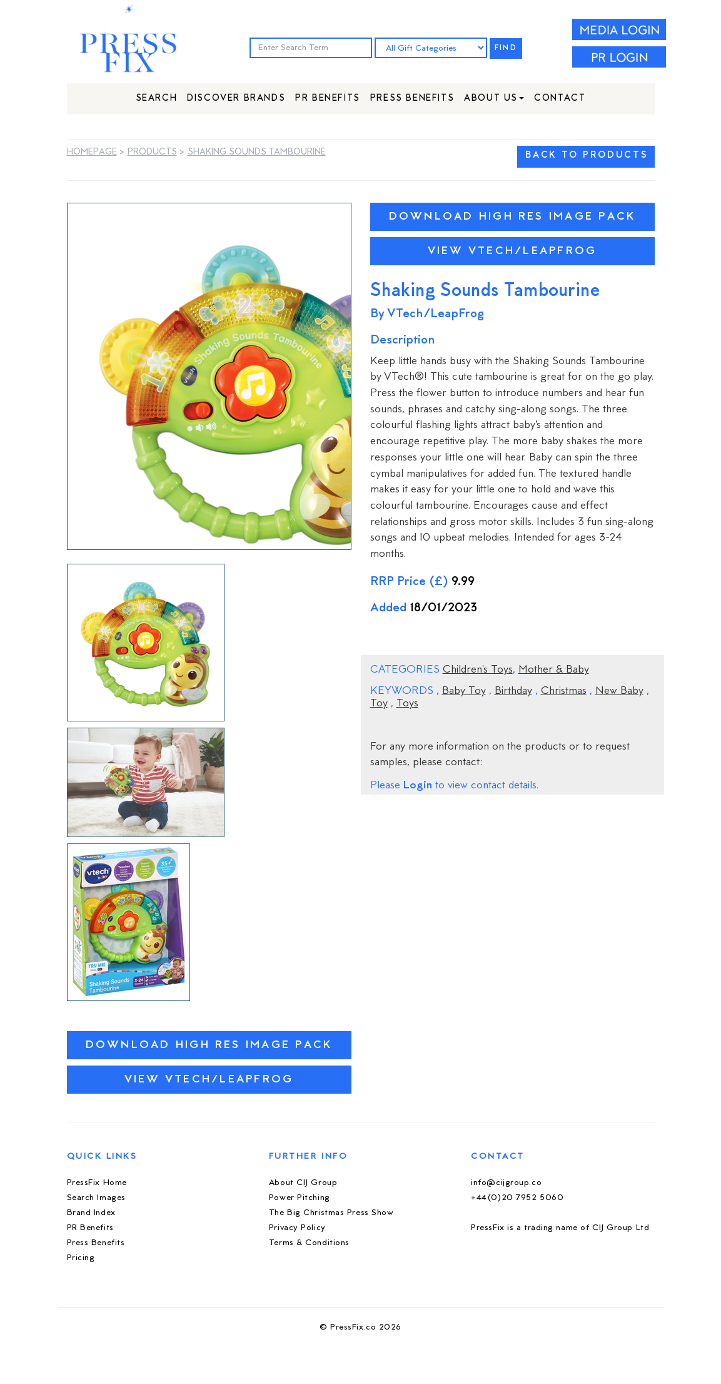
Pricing (81, 1258)
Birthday (513, 691)
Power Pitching (299, 1198)
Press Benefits (412, 98)
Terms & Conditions (309, 1243)
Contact (559, 98)
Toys (407, 704)
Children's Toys (478, 670)
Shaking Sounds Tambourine (257, 152)
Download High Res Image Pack (209, 1045)
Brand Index (91, 1213)
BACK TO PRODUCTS (586, 155)
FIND (506, 48)
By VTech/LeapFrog (427, 314)
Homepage (92, 152)
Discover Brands (236, 98)
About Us (494, 98)
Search (157, 98)
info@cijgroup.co (506, 1183)
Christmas (564, 691)
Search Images (96, 1198)
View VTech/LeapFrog (209, 1079)
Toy (379, 704)
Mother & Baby (553, 670)
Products (152, 152)
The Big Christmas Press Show (331, 1213)
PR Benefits (327, 98)
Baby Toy (464, 691)
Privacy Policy (297, 1228)
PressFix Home (97, 1183)
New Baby (619, 691)
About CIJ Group (303, 1183)
